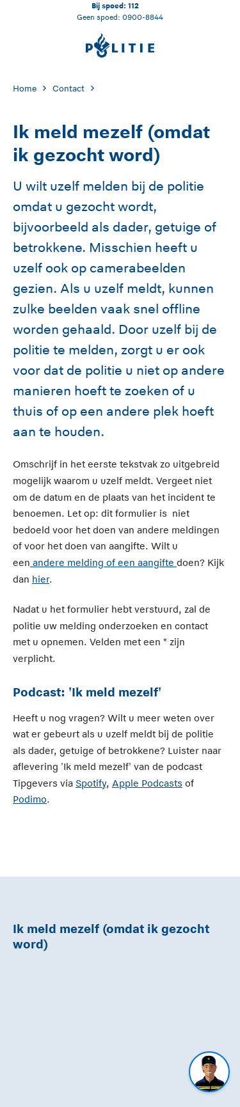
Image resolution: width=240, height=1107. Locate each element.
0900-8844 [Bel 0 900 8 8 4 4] (142, 17)
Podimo (30, 799)
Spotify (91, 783)
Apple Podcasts (147, 783)
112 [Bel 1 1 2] (133, 5)
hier (40, 579)
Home (24, 88)
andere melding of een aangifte (105, 562)
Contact (68, 88)
